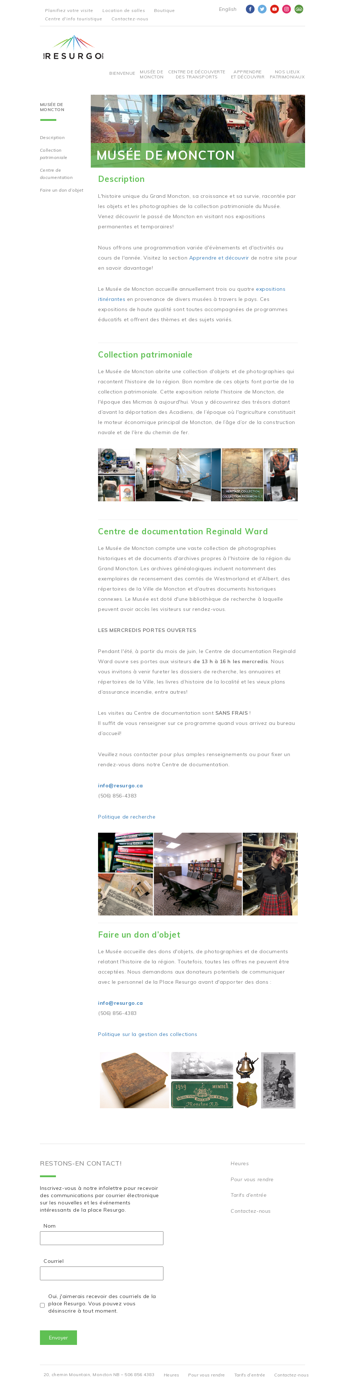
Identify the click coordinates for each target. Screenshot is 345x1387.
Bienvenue (122, 73)
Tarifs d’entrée (249, 1195)
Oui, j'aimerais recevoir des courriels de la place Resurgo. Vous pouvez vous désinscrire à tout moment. (102, 1303)
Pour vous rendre (252, 1179)
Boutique (164, 10)
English (228, 9)
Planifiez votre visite (69, 10)
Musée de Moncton (151, 74)
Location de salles (123, 10)
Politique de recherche (126, 816)
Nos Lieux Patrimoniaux (287, 74)
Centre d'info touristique (73, 18)
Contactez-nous (130, 18)
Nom (50, 1226)
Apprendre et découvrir (248, 74)
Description (52, 137)
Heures (240, 1163)
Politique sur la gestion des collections (147, 1034)
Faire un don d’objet (62, 190)
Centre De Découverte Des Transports (197, 74)
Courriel (54, 1261)
